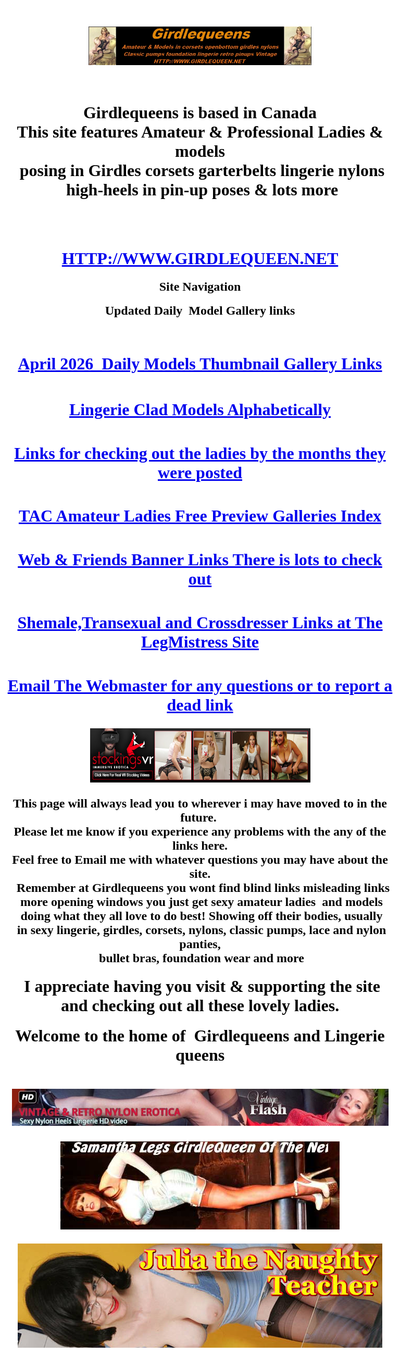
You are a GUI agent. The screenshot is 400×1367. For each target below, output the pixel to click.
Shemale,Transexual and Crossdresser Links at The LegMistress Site (199, 632)
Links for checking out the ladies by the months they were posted (199, 463)
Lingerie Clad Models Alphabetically (200, 409)
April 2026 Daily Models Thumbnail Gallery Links (200, 363)
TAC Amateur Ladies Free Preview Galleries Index (200, 515)
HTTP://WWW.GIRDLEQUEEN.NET (200, 258)
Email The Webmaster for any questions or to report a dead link (200, 695)
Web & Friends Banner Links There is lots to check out (200, 569)
